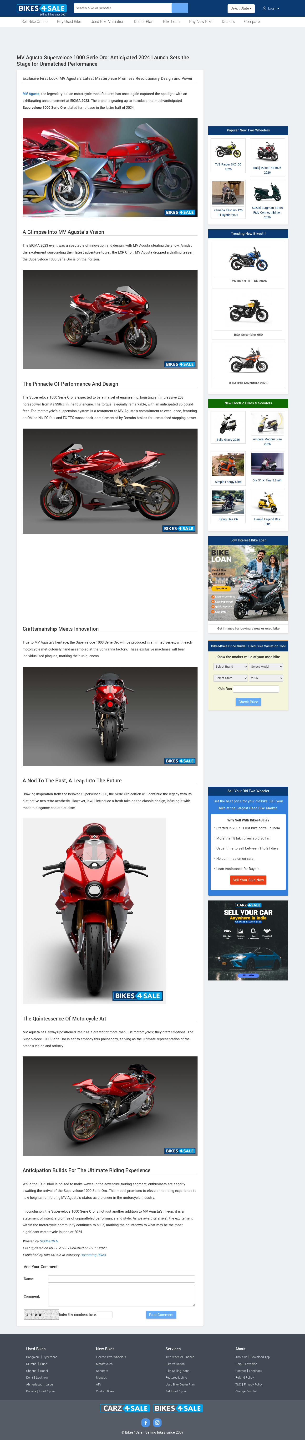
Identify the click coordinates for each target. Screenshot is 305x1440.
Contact (240, 1371)
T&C (238, 1384)
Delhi (29, 1377)
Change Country (246, 1391)
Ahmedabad (34, 1384)
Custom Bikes (105, 1391)
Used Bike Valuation (107, 21)
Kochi (44, 1371)
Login (271, 8)
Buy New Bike (200, 21)
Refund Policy (244, 1377)
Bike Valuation (175, 1364)
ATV (98, 1384)
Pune (43, 1364)
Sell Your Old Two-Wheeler (248, 791)
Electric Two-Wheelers (111, 1357)
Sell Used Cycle (176, 1391)
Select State (241, 8)
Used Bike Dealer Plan (180, 1384)
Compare (252, 21)
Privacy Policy (253, 1384)
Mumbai (31, 1364)
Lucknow (42, 1377)
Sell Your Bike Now (248, 880)
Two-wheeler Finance (180, 1357)
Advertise (251, 1364)
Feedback (255, 1371)
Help (238, 1364)
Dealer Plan (143, 21)
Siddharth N (49, 1241)
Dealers (228, 21)
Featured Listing (176, 1377)
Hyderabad (50, 1357)
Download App (260, 1357)
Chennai (31, 1371)
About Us (241, 1357)
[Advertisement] (152, 39)
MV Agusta (31, 93)
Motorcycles (104, 1364)
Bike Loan (171, 21)
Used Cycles (47, 1391)
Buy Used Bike (69, 21)
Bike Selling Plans (177, 1371)
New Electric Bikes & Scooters (248, 403)
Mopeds (101, 1377)
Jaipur (50, 1384)
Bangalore (33, 1357)
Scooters (102, 1371)
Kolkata (31, 1391)
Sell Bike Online (34, 21)
